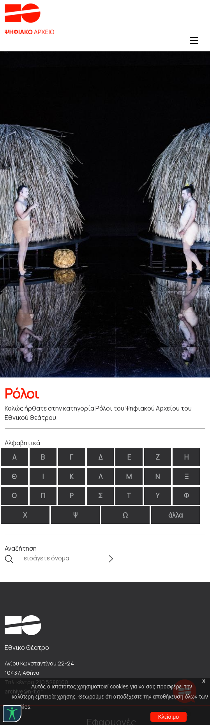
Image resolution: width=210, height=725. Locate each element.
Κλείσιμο (168, 717)
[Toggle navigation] (193, 42)
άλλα (175, 515)
